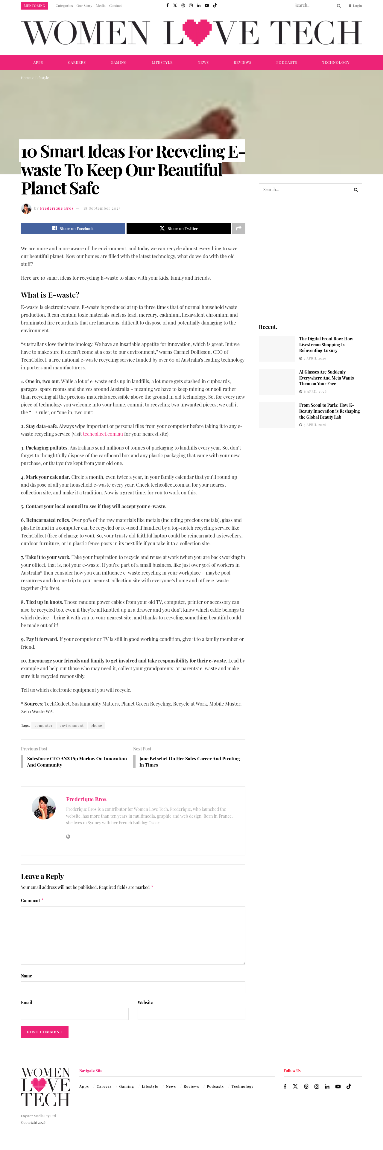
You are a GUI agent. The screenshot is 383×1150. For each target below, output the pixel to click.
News (203, 62)
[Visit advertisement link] (310, 258)
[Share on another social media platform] (238, 228)
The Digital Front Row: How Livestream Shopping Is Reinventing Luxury (326, 344)
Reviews (242, 62)
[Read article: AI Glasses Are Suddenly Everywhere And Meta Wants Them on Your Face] (277, 382)
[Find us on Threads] (183, 5)
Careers (77, 62)
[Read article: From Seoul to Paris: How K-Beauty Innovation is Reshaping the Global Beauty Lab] (277, 415)
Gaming (119, 62)
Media (101, 5)
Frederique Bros (57, 208)
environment (72, 725)
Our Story (84, 5)
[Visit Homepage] (191, 33)
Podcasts (286, 62)
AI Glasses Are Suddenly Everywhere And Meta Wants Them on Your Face (326, 377)
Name (26, 977)
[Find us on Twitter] (175, 5)
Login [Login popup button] (355, 5)
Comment (32, 901)
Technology (335, 62)
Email (26, 1003)
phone (96, 725)
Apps (38, 62)
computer (43, 725)
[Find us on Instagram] (191, 5)
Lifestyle (162, 62)
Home (26, 77)
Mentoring (34, 5)
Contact (115, 5)
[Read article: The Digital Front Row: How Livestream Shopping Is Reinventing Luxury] (277, 349)
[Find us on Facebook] (167, 5)
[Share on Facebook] (73, 228)
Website (145, 1003)
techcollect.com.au (103, 434)
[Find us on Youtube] (207, 5)
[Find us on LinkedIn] (198, 5)
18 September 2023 (102, 208)
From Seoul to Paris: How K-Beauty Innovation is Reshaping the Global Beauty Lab (329, 411)
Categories (64, 5)
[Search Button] (338, 5)
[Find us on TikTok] (215, 5)
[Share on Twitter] (179, 228)
